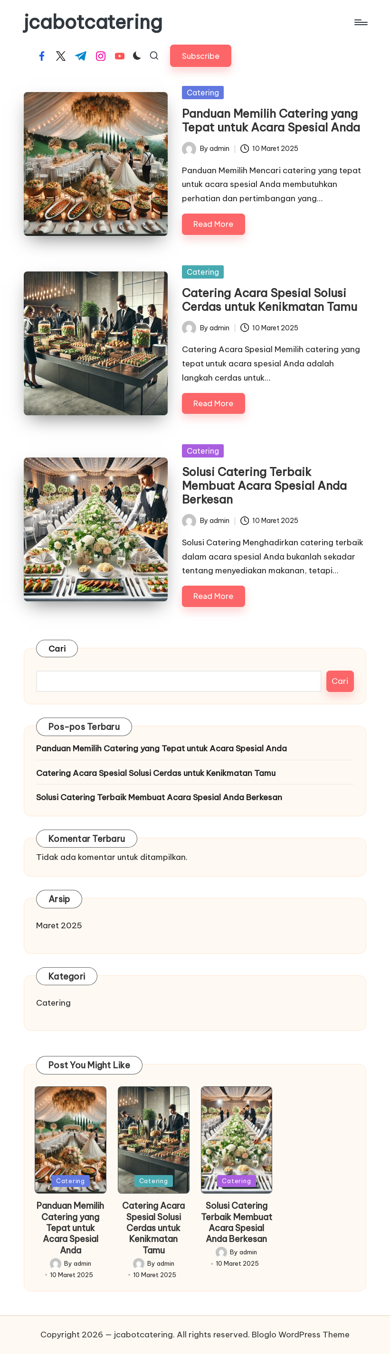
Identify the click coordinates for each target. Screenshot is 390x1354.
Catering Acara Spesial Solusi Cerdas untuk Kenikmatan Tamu (269, 300)
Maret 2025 (59, 925)
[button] (200, 56)
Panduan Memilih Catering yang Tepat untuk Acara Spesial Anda (271, 120)
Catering (203, 92)
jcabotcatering (93, 22)
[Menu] (360, 22)
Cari (57, 649)
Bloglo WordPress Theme (301, 1334)
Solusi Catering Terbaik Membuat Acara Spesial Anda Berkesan (264, 485)
